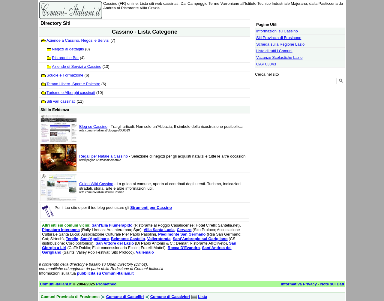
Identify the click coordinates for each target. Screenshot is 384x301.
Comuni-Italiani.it (55, 284)
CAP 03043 (266, 64)
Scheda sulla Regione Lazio (280, 44)
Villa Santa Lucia (159, 229)
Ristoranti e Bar (65, 58)
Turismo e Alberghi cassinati (70, 92)
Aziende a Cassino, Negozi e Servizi (78, 40)
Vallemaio (145, 252)
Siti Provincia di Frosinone (278, 37)
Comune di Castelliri (125, 296)
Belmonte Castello (128, 238)
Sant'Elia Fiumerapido (112, 225)
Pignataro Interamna (61, 229)
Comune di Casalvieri (170, 296)
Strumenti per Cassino (151, 207)
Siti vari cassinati (61, 101)
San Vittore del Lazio (114, 243)
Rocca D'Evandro (184, 247)
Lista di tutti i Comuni (274, 51)
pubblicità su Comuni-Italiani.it (105, 273)
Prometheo (106, 284)
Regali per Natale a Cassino (103, 156)
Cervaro (184, 229)
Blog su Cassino (93, 126)
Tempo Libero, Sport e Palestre (73, 84)
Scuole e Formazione (64, 75)
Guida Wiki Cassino (96, 184)
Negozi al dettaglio (68, 49)
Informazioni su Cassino (277, 31)
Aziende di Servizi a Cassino (76, 66)
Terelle (72, 238)
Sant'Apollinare (94, 238)
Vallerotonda (158, 238)
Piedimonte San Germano (182, 234)
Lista (202, 296)
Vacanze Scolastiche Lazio (279, 57)
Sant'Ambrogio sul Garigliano (200, 238)
